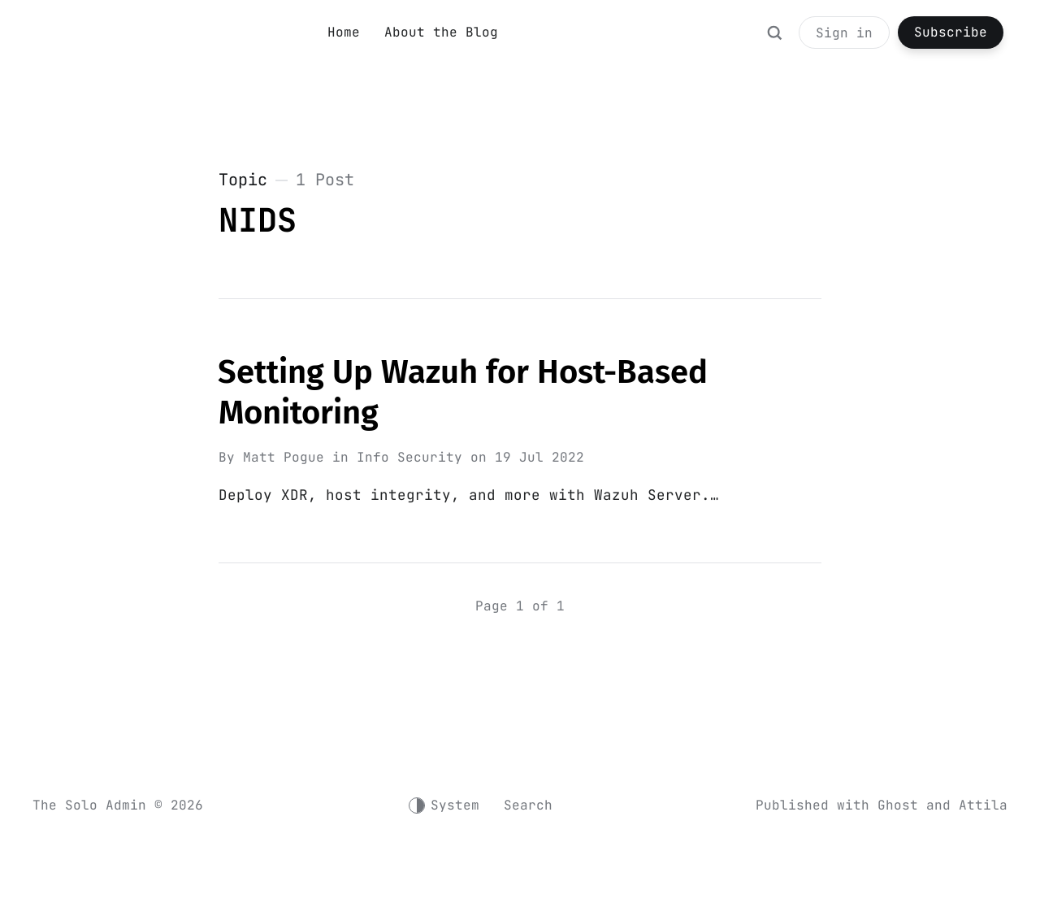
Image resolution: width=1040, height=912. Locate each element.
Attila (983, 805)
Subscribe (950, 32)
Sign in (844, 32)
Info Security (409, 457)
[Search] (774, 40)
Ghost (898, 805)
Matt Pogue (283, 457)
